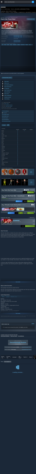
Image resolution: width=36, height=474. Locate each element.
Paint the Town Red (12, 171)
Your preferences (21, 309)
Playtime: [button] (29, 334)
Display (30, 330)
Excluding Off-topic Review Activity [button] (19, 334)
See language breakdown (5, 309)
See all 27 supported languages (6, 138)
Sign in (2, 74)
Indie (8, 104)
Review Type (2, 330)
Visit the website (5, 111)
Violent (11, 45)
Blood (5, 45)
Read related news (5, 116)
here (22, 300)
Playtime (25, 330)
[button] (30, 165)
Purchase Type (8, 330)
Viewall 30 (31, 145)
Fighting (18, 45)
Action (8, 45)
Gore (2, 45)
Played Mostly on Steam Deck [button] (6, 336)
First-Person (23, 45)
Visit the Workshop (5, 120)
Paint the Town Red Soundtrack (22, 171)
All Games (2, 18)
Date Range (20, 330)
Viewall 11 (31, 155)
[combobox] (18, 2)
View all (33, 296)
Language (14, 330)
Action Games (7, 18)
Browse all (32, 190)
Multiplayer (14, 45)
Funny (30, 45)
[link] (21, 186)
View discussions (5, 118)
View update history (5, 115)
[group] (18, 335)
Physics (27, 45)
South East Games (17, 41)
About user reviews (14, 309)
